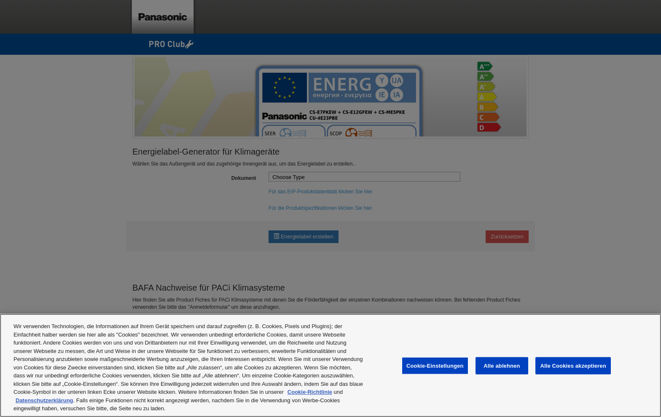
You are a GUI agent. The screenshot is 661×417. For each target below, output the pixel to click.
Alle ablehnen (502, 365)
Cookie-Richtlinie (310, 392)
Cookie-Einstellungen (435, 365)
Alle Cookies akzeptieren (573, 365)
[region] (330, 365)
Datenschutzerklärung (44, 400)
